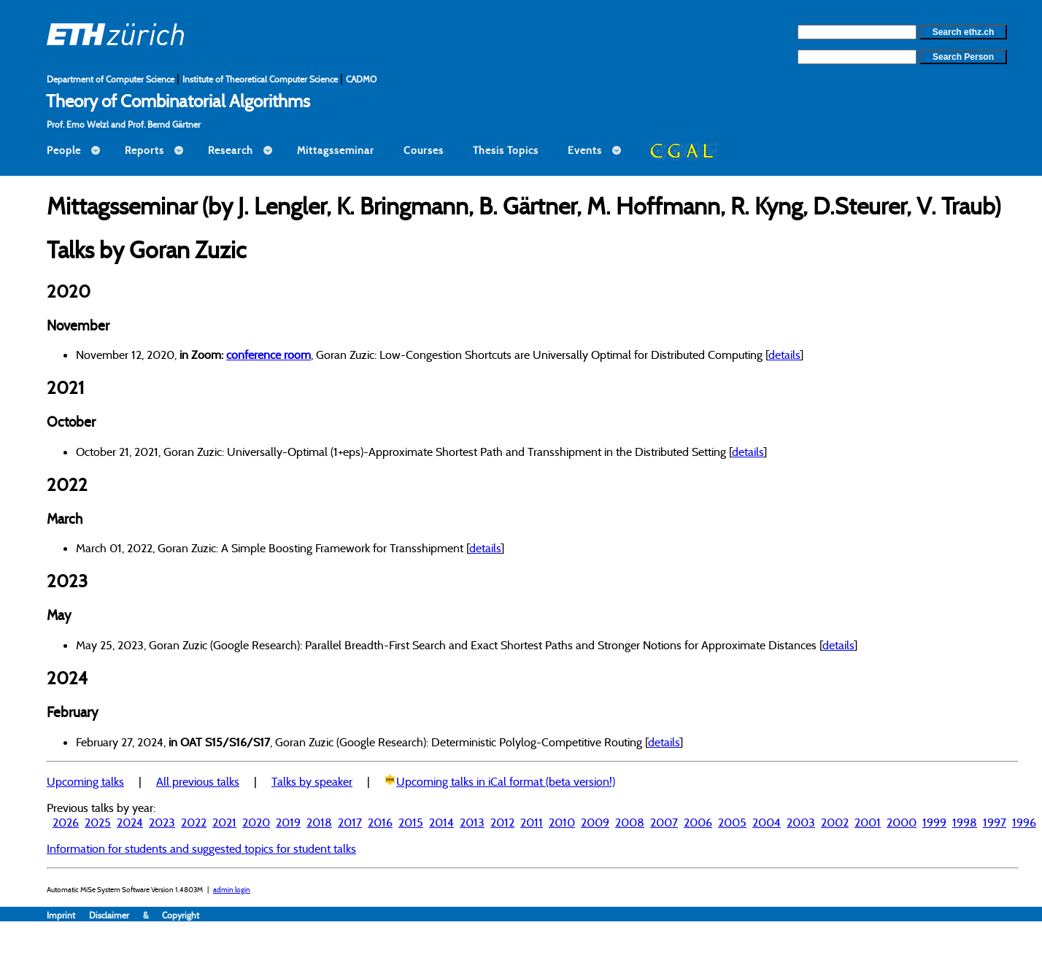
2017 (350, 822)
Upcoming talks (85, 781)
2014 (441, 822)
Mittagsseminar (335, 150)
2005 (732, 822)
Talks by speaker (311, 781)
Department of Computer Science (112, 79)
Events (585, 150)
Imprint (68, 915)
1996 (1024, 822)
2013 (472, 822)
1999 (934, 822)
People (64, 150)
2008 (629, 822)
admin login (231, 889)
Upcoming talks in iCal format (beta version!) (505, 781)
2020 (256, 822)
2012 (502, 822)
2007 (664, 822)
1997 (994, 822)
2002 (835, 822)
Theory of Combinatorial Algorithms (178, 101)
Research (230, 150)
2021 (224, 822)
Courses (424, 150)
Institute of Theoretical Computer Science (261, 79)
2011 (531, 822)
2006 (698, 822)
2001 (867, 822)
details (784, 354)
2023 (162, 822)
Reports (144, 150)
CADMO (361, 79)
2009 (595, 822)
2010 (562, 822)
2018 (319, 822)
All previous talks (197, 781)
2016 (380, 822)
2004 (766, 822)
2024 (130, 822)
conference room (268, 354)
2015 (410, 822)
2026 (66, 822)
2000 (901, 822)
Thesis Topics (506, 150)
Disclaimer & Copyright (144, 915)
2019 (288, 822)
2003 (801, 822)
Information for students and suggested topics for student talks (201, 848)
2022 (194, 822)
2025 (98, 822)
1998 (964, 822)
